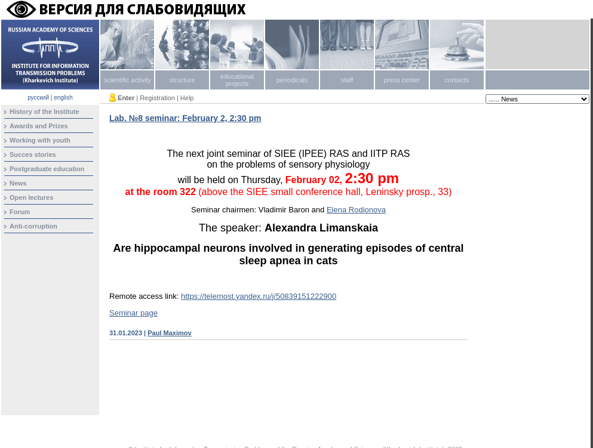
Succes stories (33, 154)
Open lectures (31, 197)
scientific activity (127, 80)
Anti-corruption (33, 226)
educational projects (237, 80)
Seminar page (133, 312)
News (18, 183)
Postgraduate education (47, 168)
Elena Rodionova (356, 209)
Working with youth (40, 140)
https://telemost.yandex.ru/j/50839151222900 (258, 296)
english (63, 97)
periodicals (292, 80)
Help (187, 97)
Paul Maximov (169, 332)
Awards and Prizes (39, 125)
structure (182, 80)
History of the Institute (44, 111)
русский (38, 97)
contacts (457, 80)
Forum (20, 211)
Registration (157, 97)
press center (402, 80)
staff (347, 80)
